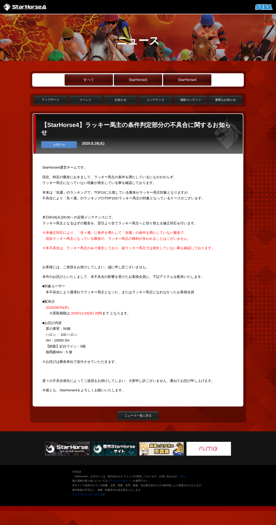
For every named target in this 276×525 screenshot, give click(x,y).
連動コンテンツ (190, 100)
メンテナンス (155, 100)
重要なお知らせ (225, 100)
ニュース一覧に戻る (138, 415)
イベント (86, 100)
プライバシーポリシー (120, 480)
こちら (181, 476)
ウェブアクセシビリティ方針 (88, 494)
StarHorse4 (187, 80)
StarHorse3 (138, 80)
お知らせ (120, 100)
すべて (88, 80)
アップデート (51, 100)
